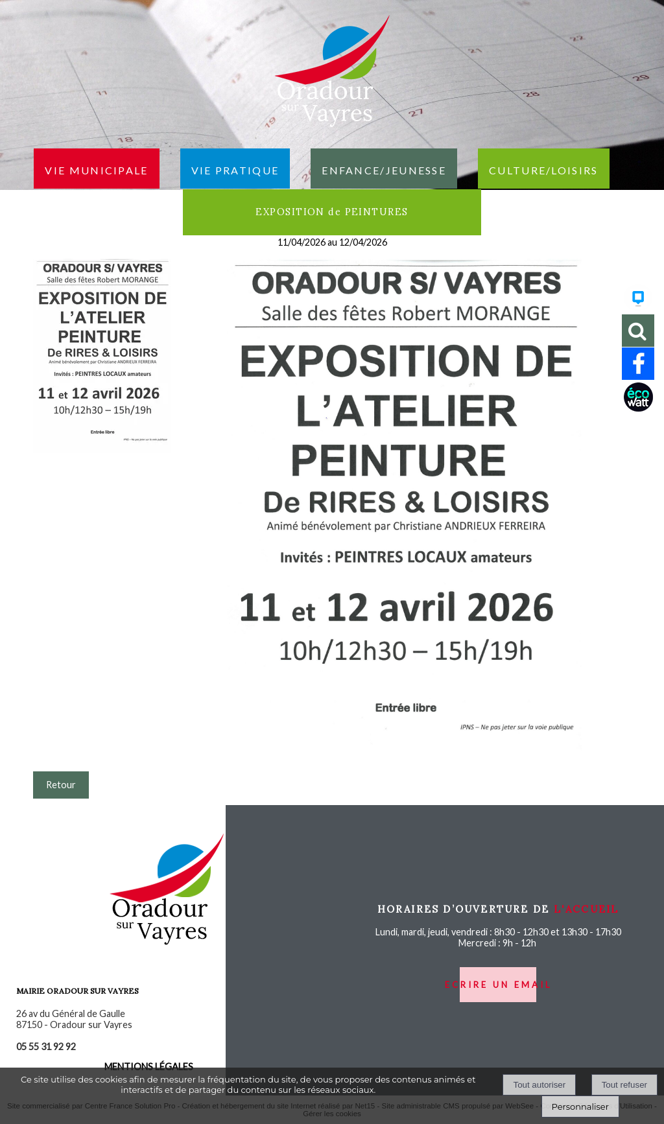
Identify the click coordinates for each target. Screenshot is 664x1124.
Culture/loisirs (544, 168)
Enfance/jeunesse (384, 168)
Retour (61, 784)
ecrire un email (498, 984)
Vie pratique (235, 168)
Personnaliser (580, 1106)
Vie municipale (96, 168)
